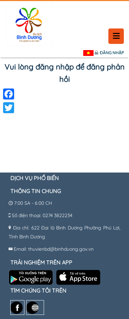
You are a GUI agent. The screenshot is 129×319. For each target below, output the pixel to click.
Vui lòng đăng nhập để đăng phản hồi (64, 73)
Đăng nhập (112, 52)
